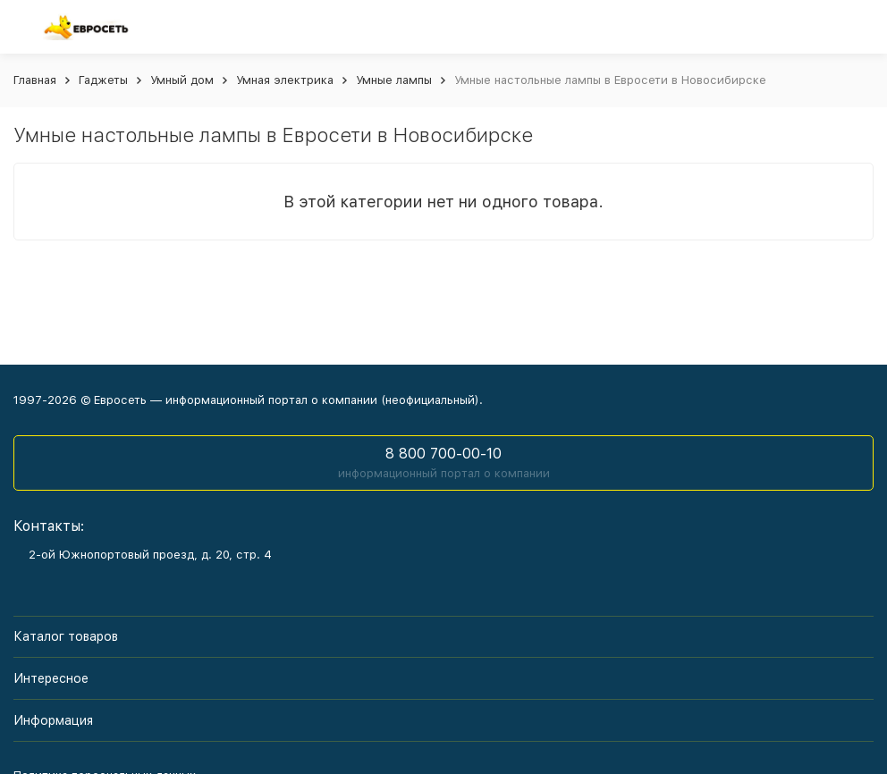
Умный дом (182, 80)
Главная (34, 80)
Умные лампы (394, 80)
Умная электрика (285, 80)
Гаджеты (103, 80)
